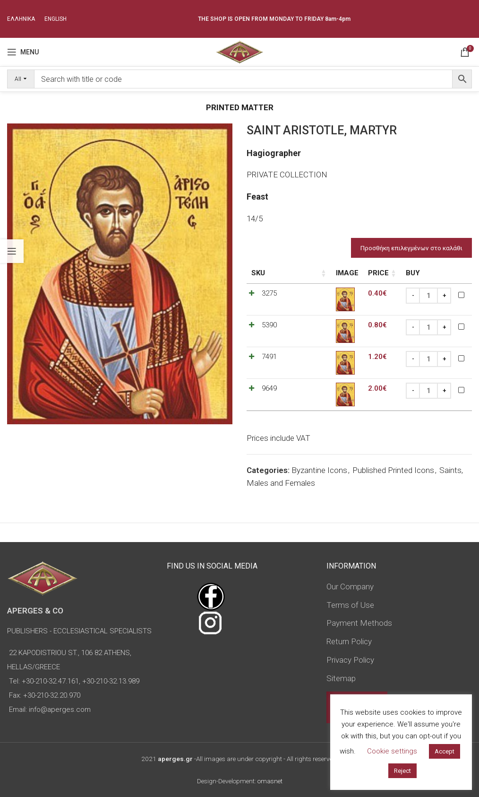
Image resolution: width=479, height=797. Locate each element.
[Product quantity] (428, 296)
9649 (269, 388)
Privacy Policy (350, 660)
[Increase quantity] (444, 296)
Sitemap (341, 678)
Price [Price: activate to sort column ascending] (347, 273)
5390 (269, 325)
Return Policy (349, 641)
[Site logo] (239, 51)
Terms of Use (350, 605)
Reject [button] (402, 770)
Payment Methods (359, 623)
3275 (269, 293)
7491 (269, 356)
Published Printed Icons (393, 470)
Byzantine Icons (319, 470)
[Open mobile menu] (22, 52)
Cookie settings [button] (392, 751)
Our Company (350, 586)
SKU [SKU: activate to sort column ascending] (258, 273)
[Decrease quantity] (413, 296)
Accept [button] (444, 751)
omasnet (269, 781)
